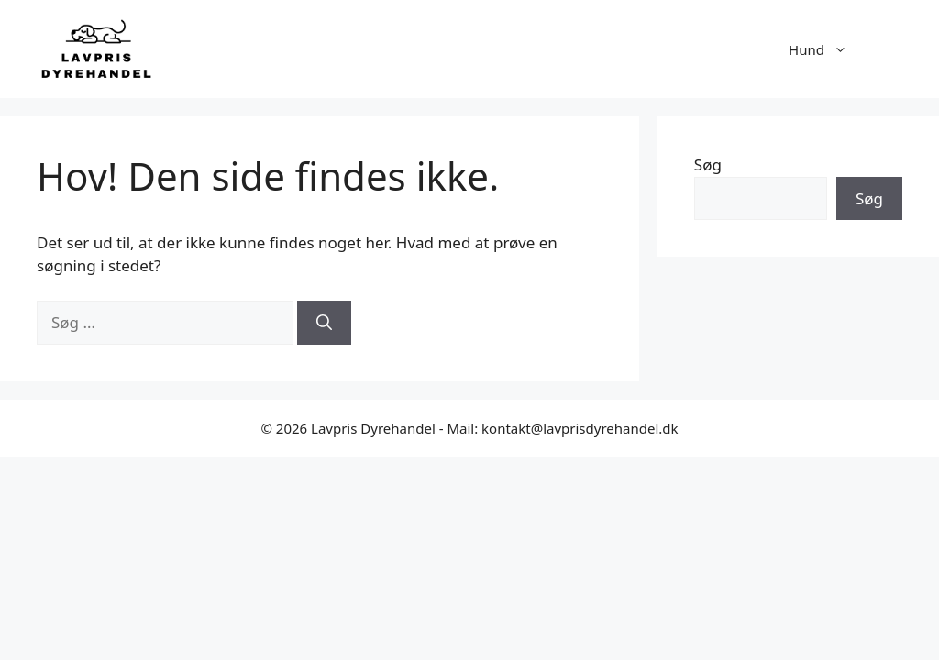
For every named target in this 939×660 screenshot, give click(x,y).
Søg (708, 164)
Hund (827, 49)
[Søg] (324, 323)
